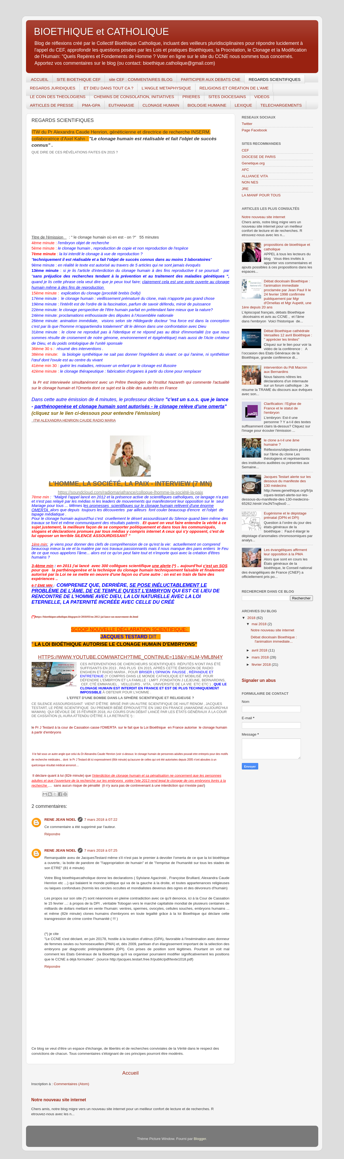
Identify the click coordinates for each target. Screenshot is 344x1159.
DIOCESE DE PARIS (259, 157)
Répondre (52, 834)
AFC (245, 170)
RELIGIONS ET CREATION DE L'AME (234, 88)
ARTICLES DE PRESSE (52, 105)
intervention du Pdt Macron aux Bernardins (285, 369)
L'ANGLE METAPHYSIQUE (166, 88)
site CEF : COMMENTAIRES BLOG (140, 79)
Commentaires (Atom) (71, 1084)
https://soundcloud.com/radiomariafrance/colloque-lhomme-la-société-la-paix (130, 492)
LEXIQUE (243, 105)
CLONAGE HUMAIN (161, 105)
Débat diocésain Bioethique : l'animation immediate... (274, 639)
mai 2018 (260, 624)
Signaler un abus (259, 680)
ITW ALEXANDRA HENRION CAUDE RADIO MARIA (75, 420)
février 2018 (262, 665)
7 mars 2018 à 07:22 (100, 820)
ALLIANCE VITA (255, 176)
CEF (245, 150)
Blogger (200, 1139)
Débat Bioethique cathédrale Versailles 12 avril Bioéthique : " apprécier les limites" (288, 335)
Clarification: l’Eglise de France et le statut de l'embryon (282, 408)
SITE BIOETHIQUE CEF (79, 79)
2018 (251, 618)
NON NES (250, 182)
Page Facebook (254, 130)
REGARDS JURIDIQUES (52, 88)
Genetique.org (253, 163)
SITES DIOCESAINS (227, 96)
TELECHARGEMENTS (281, 105)
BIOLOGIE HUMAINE (206, 105)
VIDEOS (261, 96)
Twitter (247, 124)
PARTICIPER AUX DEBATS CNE (211, 79)
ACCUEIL (39, 79)
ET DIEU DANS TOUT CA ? (109, 88)
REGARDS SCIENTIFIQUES (274, 79)
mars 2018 (261, 657)
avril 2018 (260, 650)
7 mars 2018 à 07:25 (100, 850)
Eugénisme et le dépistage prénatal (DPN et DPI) (285, 515)
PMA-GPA (91, 105)
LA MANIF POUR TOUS (261, 195)
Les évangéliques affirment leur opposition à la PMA (285, 552)
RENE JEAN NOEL (60, 820)
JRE (245, 189)
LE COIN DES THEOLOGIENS (58, 96)
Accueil (130, 1073)
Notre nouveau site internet (58, 1099)
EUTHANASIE (121, 105)
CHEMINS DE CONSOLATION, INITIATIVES (134, 96)
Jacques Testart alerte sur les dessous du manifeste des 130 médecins (287, 481)
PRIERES (191, 96)
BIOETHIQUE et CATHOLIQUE (101, 31)
